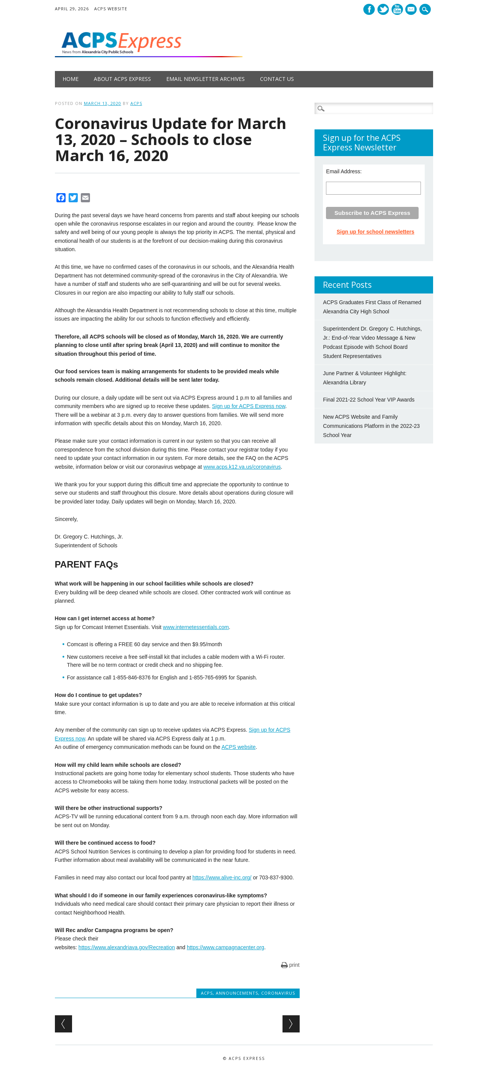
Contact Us (277, 78)
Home (71, 78)
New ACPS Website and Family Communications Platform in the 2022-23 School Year (371, 426)
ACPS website (238, 747)
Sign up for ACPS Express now (248, 406)
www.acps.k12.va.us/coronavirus (242, 467)
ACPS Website (110, 8)
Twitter (383, 9)
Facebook (369, 9)
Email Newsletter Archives (205, 78)
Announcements (237, 993)
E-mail (412, 10)
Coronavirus (278, 993)
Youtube (397, 9)
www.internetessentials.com (196, 627)
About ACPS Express (122, 78)
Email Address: (343, 171)
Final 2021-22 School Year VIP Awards (368, 400)
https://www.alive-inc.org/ (222, 877)
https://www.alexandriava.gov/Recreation (127, 947)
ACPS (136, 103)
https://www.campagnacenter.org (225, 947)
